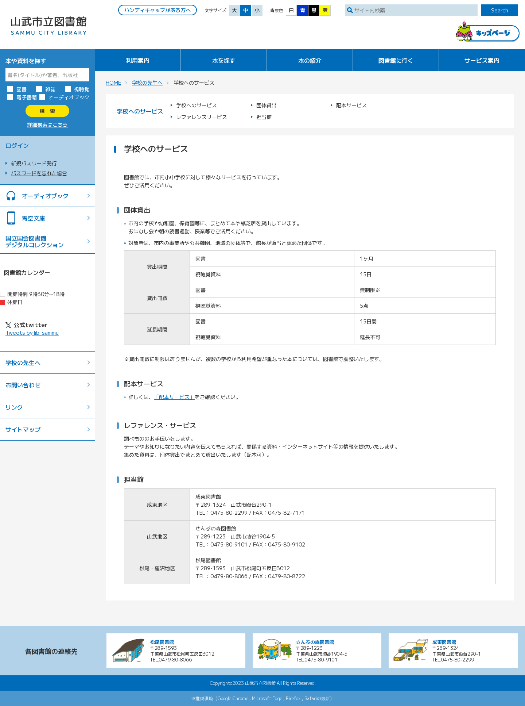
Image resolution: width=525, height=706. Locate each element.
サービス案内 (481, 60)
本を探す (224, 60)
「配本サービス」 (174, 396)
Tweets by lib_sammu (32, 332)
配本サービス (351, 105)
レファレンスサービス (201, 116)
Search (499, 10)
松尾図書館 (162, 641)
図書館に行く (395, 60)
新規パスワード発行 (34, 163)
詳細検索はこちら (47, 124)
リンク (14, 407)
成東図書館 (444, 641)
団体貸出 (266, 105)
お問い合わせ (22, 384)
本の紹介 (310, 60)
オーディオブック (68, 97)
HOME (113, 82)
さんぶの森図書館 (315, 641)
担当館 (264, 116)
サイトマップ (22, 429)
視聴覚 (81, 89)
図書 (21, 89)
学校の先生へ (22, 362)
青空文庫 (33, 218)
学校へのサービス (196, 105)
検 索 (47, 110)
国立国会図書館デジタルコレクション (34, 241)
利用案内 (137, 60)
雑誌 (50, 89)
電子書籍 (26, 97)
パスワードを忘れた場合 (39, 173)
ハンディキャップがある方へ (157, 10)
